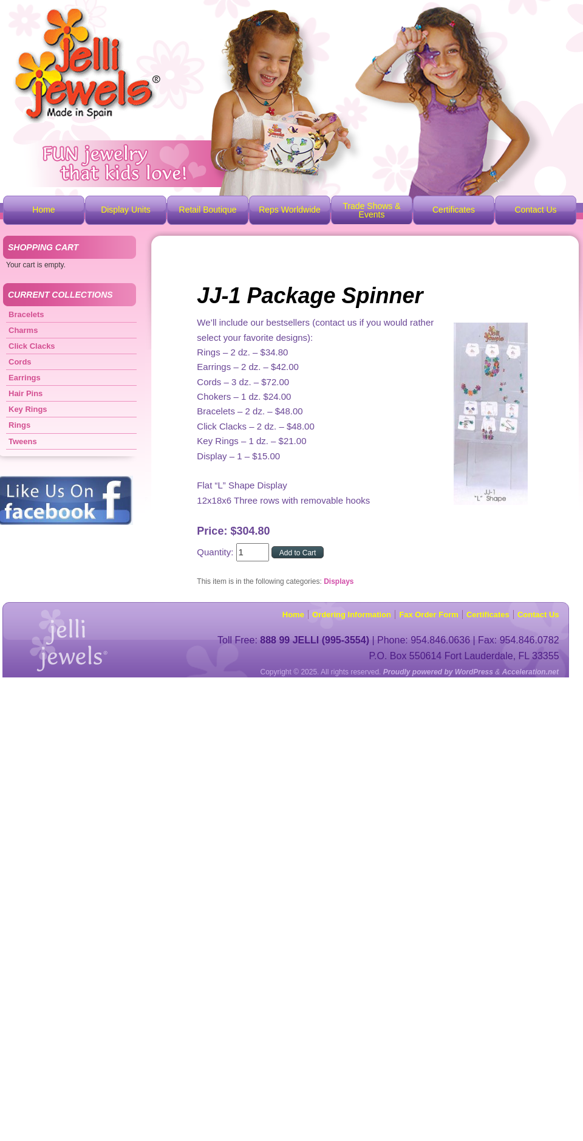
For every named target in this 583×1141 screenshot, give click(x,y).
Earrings (25, 377)
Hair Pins (26, 393)
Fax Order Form (429, 614)
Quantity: (216, 552)
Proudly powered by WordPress (438, 672)
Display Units (126, 209)
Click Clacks (32, 346)
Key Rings (28, 409)
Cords (20, 361)
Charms (23, 330)
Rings (19, 425)
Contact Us (535, 209)
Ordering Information (351, 614)
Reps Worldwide (290, 209)
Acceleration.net (530, 672)
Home (43, 209)
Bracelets (26, 314)
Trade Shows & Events (371, 210)
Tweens (23, 441)
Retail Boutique (208, 209)
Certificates (453, 209)
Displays (338, 581)
